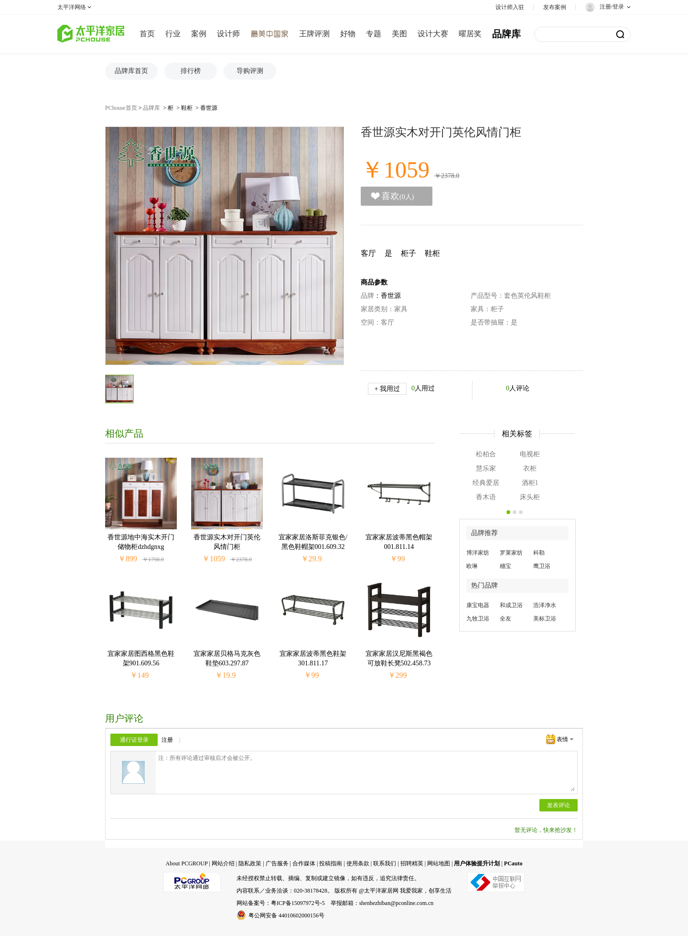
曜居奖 (470, 34)
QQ (191, 740)
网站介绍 (223, 863)
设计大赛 (433, 34)
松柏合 (486, 454)
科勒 (539, 552)
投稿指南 (330, 863)
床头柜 (530, 497)
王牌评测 (314, 34)
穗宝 (505, 566)
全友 (505, 618)
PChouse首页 (121, 108)
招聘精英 (411, 863)
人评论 (517, 388)
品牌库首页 (131, 70)
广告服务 (277, 863)
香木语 (486, 497)
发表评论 (558, 805)
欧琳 (472, 566)
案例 (198, 34)
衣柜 (530, 468)
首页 (147, 34)
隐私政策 (249, 863)
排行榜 (191, 70)
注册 (167, 739)
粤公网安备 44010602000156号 (280, 915)
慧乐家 (486, 468)
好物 (347, 34)
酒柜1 (530, 482)
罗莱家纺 (511, 552)
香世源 (208, 108)
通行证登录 (134, 739)
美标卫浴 (544, 618)
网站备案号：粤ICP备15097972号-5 (280, 903)
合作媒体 (303, 863)
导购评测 (249, 70)
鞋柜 (187, 108)
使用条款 (357, 863)
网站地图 (438, 863)
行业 (173, 34)
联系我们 (384, 863)
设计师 (228, 34)
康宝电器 (477, 605)
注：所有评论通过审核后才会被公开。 (366, 772)
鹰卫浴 (541, 566)
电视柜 (530, 454)
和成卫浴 (511, 605)
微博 (207, 740)
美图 (399, 34)
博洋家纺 (477, 552)
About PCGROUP (186, 863)
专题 (373, 34)
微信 (222, 740)
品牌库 (506, 34)
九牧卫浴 (477, 618)
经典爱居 (486, 482)
